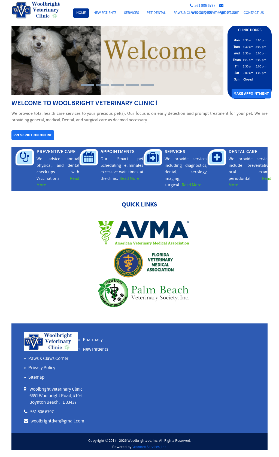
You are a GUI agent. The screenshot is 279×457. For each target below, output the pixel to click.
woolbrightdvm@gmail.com (215, 13)
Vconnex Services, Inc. (149, 447)
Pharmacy (93, 340)
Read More (129, 179)
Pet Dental (156, 13)
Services (131, 13)
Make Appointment (251, 94)
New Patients (104, 13)
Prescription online (32, 135)
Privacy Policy (41, 368)
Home (81, 13)
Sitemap (36, 377)
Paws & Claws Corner (48, 358)
